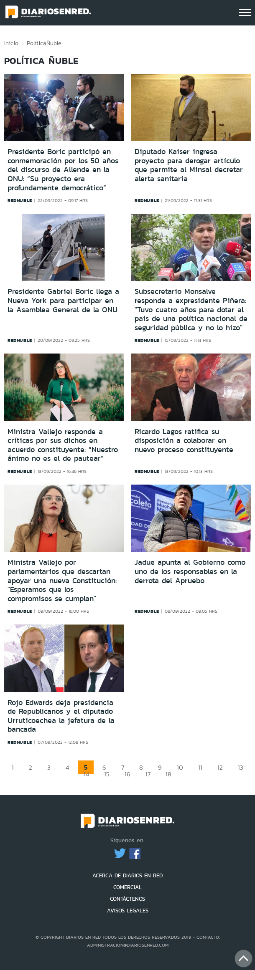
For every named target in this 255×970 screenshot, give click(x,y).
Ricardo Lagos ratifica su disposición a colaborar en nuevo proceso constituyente (184, 440)
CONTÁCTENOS (127, 899)
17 (147, 774)
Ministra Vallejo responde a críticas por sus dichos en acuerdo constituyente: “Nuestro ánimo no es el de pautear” (63, 445)
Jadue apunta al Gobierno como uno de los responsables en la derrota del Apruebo (190, 571)
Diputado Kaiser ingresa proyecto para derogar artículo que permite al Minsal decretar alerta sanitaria (189, 165)
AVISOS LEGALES (127, 910)
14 (86, 774)
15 (107, 774)
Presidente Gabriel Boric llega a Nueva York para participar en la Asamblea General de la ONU (63, 300)
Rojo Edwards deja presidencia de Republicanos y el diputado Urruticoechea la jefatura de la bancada (61, 716)
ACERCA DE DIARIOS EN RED (127, 875)
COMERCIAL (127, 887)
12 (220, 767)
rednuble (20, 200)
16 (127, 774)
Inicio (11, 43)
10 (180, 767)
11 (200, 767)
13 (240, 767)
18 (168, 774)
